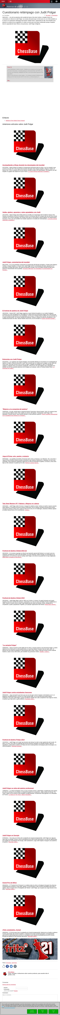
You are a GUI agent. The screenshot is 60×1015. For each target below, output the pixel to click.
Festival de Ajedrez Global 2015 (13, 598)
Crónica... (27, 510)
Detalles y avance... (45, 651)
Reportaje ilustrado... (17, 746)
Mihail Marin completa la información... (12, 557)
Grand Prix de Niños (9, 883)
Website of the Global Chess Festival (15, 120)
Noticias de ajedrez (15, 7)
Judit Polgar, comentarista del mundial (16, 262)
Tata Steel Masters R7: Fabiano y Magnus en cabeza (20, 503)
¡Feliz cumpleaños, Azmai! (11, 930)
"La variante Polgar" (9, 645)
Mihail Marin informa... (50, 604)
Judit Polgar (14, 962)
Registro (16, 990)
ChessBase (11, 972)
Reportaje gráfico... (30, 699)
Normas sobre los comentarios (9, 984)
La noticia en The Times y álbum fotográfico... (20, 794)
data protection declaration (9, 1007)
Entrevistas (8, 962)
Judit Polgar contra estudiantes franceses (17, 692)
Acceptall (53, 1011)
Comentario (5, 992)
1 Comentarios (54, 15)
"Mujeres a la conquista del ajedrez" (15, 409)
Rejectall (42, 1011)
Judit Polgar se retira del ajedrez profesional (18, 788)
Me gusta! (48, 15)
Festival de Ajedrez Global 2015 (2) (14, 551)
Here (3, 1006)
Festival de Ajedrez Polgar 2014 (13, 740)
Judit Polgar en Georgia (10, 835)
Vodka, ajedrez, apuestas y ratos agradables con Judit (21, 212)
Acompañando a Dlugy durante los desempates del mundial (23, 165)
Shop (3, 1)
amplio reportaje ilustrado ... (49, 318)
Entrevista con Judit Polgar (12, 359)
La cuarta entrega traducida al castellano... (39, 171)
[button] (10, 1)
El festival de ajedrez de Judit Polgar (15, 311)
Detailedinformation (32, 1011)
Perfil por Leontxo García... (32, 462)
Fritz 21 (9, 67)
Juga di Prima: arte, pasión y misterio (15, 456)
